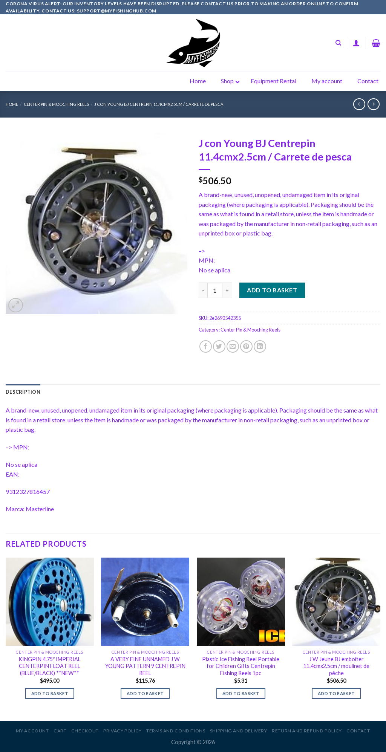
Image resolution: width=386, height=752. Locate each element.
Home (12, 104)
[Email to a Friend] (233, 346)
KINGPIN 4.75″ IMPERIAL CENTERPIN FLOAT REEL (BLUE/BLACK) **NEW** (49, 666)
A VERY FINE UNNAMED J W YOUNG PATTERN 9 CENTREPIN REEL (145, 666)
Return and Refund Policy (307, 731)
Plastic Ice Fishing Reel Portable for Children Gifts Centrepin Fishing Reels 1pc (240, 666)
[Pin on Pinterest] (246, 346)
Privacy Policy (122, 731)
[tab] (23, 391)
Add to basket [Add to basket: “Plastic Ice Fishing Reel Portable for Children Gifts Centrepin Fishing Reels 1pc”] (241, 693)
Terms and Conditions (175, 731)
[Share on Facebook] (205, 346)
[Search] (338, 43)
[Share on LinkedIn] (260, 346)
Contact (358, 731)
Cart (60, 731)
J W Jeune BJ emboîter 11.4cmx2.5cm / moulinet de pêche (336, 666)
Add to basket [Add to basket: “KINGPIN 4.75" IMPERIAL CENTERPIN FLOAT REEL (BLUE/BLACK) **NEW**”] (50, 693)
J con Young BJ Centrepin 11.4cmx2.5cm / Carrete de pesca (159, 104)
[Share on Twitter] (219, 346)
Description (23, 392)
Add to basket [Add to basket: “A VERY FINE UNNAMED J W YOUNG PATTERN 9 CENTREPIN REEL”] (145, 693)
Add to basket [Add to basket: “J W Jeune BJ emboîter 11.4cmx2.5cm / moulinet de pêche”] (336, 693)
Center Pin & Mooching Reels (56, 104)
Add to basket (272, 289)
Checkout (85, 731)
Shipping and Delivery (238, 731)
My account (32, 731)
